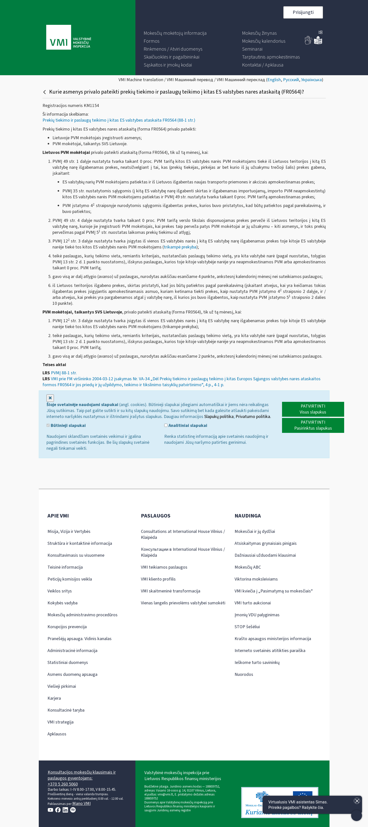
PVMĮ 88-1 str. (64, 373)
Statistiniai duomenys (67, 662)
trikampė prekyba (180, 247)
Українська (311, 80)
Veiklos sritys (59, 591)
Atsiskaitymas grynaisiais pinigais (266, 543)
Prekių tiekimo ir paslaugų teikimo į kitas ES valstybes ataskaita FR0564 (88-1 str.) (118, 120)
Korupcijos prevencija (67, 627)
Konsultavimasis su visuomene (75, 555)
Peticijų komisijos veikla (69, 579)
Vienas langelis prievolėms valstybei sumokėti (183, 603)
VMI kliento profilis (158, 579)
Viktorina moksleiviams (256, 579)
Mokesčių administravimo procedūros (82, 615)
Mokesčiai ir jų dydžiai (255, 531)
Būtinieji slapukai (66, 426)
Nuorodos (244, 674)
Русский (291, 80)
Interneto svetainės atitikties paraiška (270, 651)
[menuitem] (175, 33)
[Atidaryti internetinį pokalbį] (312, 805)
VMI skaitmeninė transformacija (170, 591)
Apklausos (56, 734)
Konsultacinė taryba (65, 710)
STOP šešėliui (247, 627)
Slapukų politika (219, 417)
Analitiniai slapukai (185, 426)
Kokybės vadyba (62, 603)
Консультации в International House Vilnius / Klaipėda (183, 552)
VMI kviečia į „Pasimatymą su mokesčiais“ (274, 591)
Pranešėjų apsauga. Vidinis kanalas (79, 639)
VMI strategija (60, 722)
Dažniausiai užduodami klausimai (265, 555)
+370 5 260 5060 (63, 784)
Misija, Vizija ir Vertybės (68, 531)
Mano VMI (81, 803)
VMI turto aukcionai (253, 603)
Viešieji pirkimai (61, 686)
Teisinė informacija (65, 567)
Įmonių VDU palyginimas (257, 615)
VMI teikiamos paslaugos (164, 567)
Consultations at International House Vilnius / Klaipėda (183, 534)
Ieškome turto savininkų (257, 662)
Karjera (54, 698)
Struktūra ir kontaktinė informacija (79, 543)
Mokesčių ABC (248, 567)
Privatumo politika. (253, 417)
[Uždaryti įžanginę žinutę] (357, 801)
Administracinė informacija (72, 651)
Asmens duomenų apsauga (72, 674)
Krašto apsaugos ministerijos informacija (273, 639)
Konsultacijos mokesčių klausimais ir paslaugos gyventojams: (82, 775)
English (274, 80)
